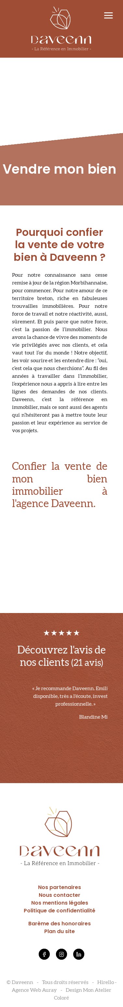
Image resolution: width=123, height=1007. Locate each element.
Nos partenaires (59, 887)
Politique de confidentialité (59, 910)
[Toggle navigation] (108, 15)
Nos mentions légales (59, 903)
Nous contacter (59, 895)
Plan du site (59, 931)
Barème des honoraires (59, 923)
